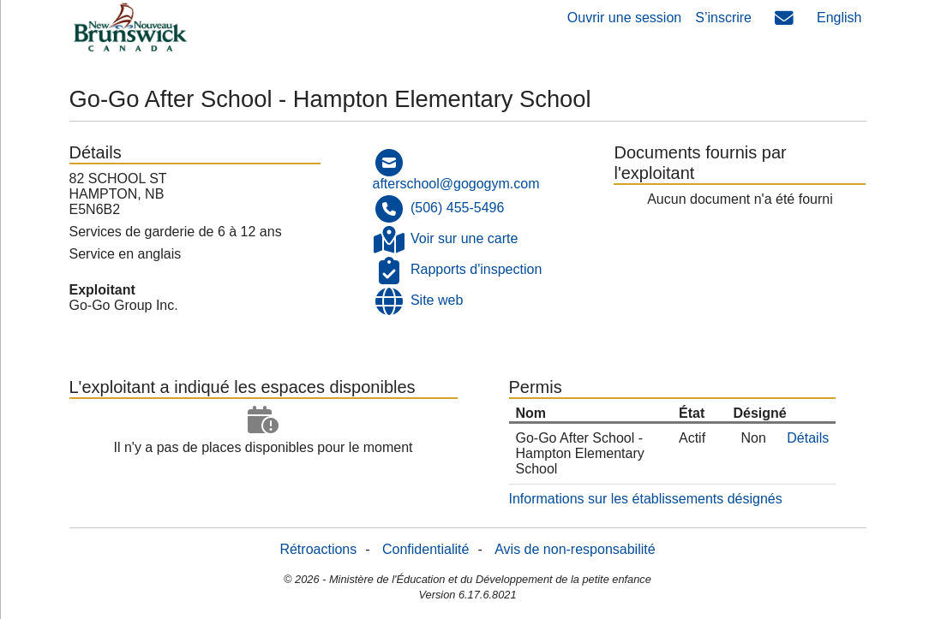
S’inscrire (723, 17)
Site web (437, 300)
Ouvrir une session (624, 17)
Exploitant (102, 290)
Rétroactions (318, 549)
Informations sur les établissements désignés (645, 498)
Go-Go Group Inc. (123, 305)
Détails (808, 438)
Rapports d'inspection (476, 269)
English (839, 17)
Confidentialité (425, 549)
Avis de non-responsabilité (574, 549)
